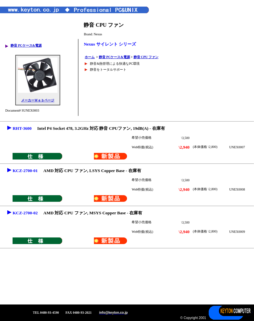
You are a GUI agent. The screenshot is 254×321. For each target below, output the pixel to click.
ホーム (90, 57)
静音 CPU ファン (146, 57)
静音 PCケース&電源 (26, 45)
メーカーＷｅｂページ (37, 100)
